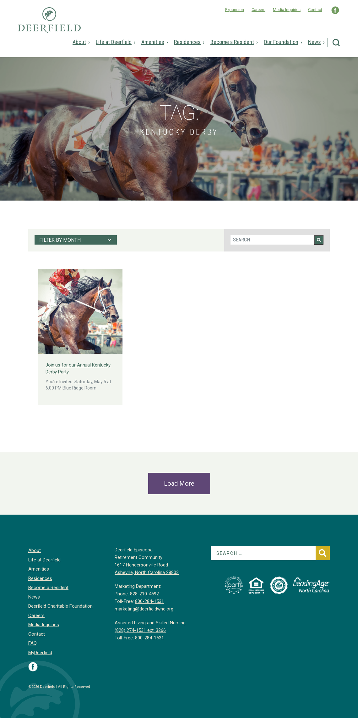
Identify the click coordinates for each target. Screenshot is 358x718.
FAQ (32, 643)
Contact (315, 9)
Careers (258, 9)
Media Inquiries (287, 9)
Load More (179, 483)
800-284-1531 (149, 601)
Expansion (234, 9)
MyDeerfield (40, 652)
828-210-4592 (144, 594)
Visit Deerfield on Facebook (33, 666)
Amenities (152, 42)
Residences (187, 42)
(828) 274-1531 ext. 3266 (140, 630)
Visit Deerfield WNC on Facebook (335, 10)
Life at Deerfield (114, 42)
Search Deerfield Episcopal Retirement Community (336, 43)
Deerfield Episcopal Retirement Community (49, 24)
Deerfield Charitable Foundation (60, 606)
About (79, 42)
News (314, 42)
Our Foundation (281, 42)
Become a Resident (232, 42)
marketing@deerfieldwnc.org (144, 609)
